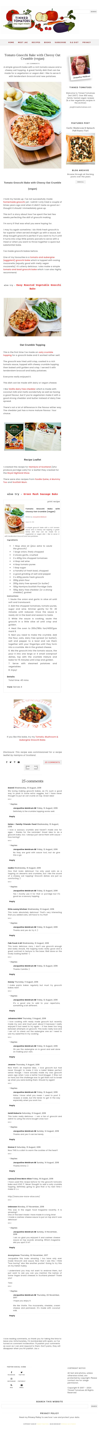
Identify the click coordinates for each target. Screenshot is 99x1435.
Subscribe (60, 42)
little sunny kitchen (17, 917)
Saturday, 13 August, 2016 (34, 1121)
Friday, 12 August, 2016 (47, 816)
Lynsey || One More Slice (20, 1187)
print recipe (53, 501)
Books (47, 42)
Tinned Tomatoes (43, 1432)
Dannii (11, 796)
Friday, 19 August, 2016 (42, 1187)
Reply (10, 807)
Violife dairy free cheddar (22, 389)
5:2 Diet (74, 42)
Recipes (36, 42)
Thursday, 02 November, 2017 (34, 1263)
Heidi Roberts (14, 1121)
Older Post (34, 772)
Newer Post (29, 772)
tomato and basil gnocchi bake (20, 269)
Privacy (86, 42)
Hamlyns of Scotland (40, 467)
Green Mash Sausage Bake (41, 494)
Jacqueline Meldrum (40, 517)
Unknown (12, 1215)
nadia (11, 876)
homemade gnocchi (14, 202)
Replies (14, 812)
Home (11, 42)
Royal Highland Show (18, 473)
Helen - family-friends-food (22, 832)
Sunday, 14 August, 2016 (48, 1139)
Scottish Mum (20, 482)
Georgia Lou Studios (68, 1432)
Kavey (11, 990)
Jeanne (11, 1072)
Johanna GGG (15, 1026)
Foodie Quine (42, 479)
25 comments (33, 63)
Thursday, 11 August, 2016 (26, 990)
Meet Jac (23, 42)
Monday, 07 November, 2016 (31, 1215)
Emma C (12, 1155)
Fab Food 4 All (15, 951)
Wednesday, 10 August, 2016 (28, 796)
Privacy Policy (34, 1425)
